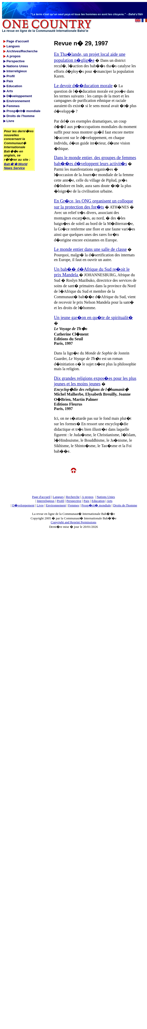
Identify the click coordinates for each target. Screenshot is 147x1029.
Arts (109, 501)
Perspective (73, 501)
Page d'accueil (41, 497)
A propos (87, 497)
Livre (40, 505)
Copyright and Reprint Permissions (73, 522)
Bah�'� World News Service (15, 166)
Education (98, 501)
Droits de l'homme (125, 505)
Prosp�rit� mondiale (96, 505)
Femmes (73, 505)
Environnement (56, 505)
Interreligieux (45, 501)
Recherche (73, 497)
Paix (86, 501)
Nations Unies (106, 497)
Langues (58, 497)
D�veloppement (23, 505)
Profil (60, 501)
